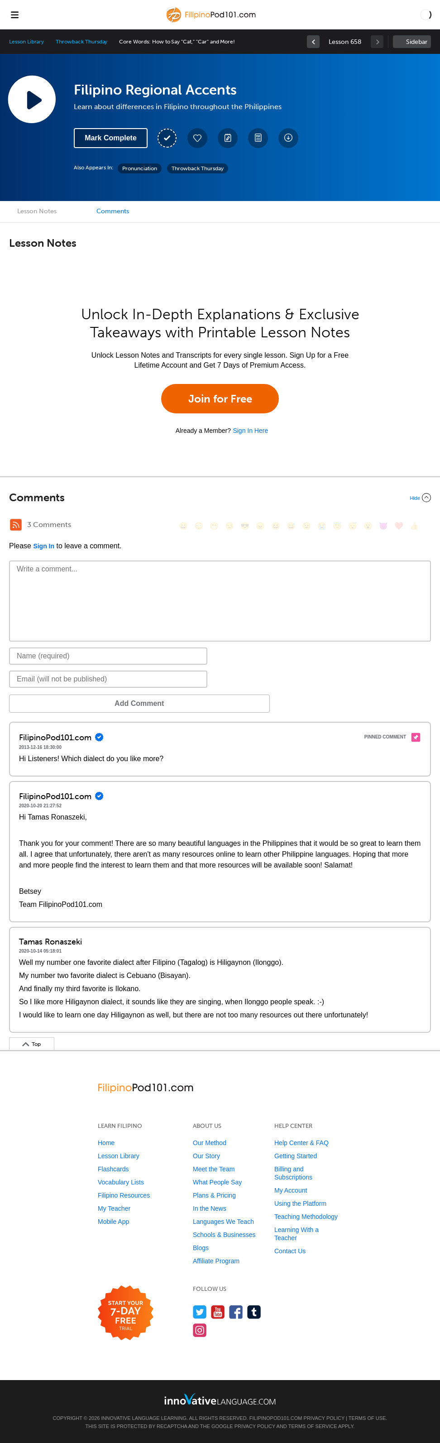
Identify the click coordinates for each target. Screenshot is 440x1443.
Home (106, 1142)
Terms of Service (312, 1426)
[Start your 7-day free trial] (125, 1313)
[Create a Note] (228, 138)
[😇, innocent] (337, 526)
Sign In (43, 546)
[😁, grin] (214, 526)
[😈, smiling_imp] (383, 526)
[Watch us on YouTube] (218, 1312)
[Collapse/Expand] (220, 498)
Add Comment (56, 703)
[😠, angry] (260, 526)
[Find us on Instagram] (200, 1330)
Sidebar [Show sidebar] (416, 42)
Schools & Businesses (224, 1234)
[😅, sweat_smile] (291, 526)
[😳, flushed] (198, 526)
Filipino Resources (124, 1195)
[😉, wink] (306, 526)
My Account (290, 1190)
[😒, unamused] (229, 526)
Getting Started (295, 1156)
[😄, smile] (183, 526)
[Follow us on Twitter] (200, 1312)
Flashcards (113, 1169)
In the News (209, 1208)
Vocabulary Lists (121, 1182)
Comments (112, 211)
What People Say (217, 1182)
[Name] (108, 656)
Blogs (201, 1247)
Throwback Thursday (81, 41)
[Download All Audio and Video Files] (288, 138)
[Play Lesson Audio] (32, 99)
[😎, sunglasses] (245, 526)
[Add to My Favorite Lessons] (197, 138)
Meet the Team (213, 1169)
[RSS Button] (16, 525)
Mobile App (113, 1221)
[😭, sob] (322, 526)
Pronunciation (139, 168)
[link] (313, 41)
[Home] (212, 21)
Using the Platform (300, 1203)
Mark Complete (111, 138)
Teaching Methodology (306, 1216)
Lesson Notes (37, 211)
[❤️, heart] (399, 526)
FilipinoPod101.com (275, 1418)
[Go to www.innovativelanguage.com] (220, 1399)
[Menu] (14, 14)
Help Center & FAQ (301, 1142)
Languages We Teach (223, 1221)
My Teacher (114, 1208)
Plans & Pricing (214, 1195)
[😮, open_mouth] (368, 526)
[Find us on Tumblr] (254, 1312)
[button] (426, 14)
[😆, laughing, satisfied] (275, 526)
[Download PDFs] (258, 138)
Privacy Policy (324, 1418)
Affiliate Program (216, 1261)
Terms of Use (367, 1418)
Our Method (209, 1142)
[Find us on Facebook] (236, 1312)
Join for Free (220, 398)
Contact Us (290, 1251)
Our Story (206, 1156)
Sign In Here (250, 430)
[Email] (108, 679)
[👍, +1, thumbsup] (414, 526)
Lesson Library (26, 41)
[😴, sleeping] (352, 526)
